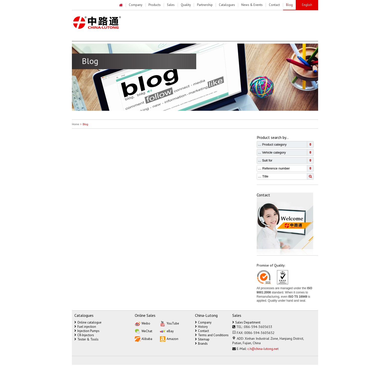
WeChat (143, 331)
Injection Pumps (86, 331)
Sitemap (202, 339)
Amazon (169, 338)
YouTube (169, 323)
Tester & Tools (86, 339)
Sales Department (246, 322)
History (201, 327)
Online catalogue (87, 322)
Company (203, 322)
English (307, 5)
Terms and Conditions (212, 335)
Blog (83, 124)
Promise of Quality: (271, 265)
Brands (201, 343)
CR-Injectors (84, 335)
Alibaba (143, 338)
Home (75, 124)
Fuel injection (85, 327)
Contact (202, 331)
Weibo (142, 323)
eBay (167, 331)
